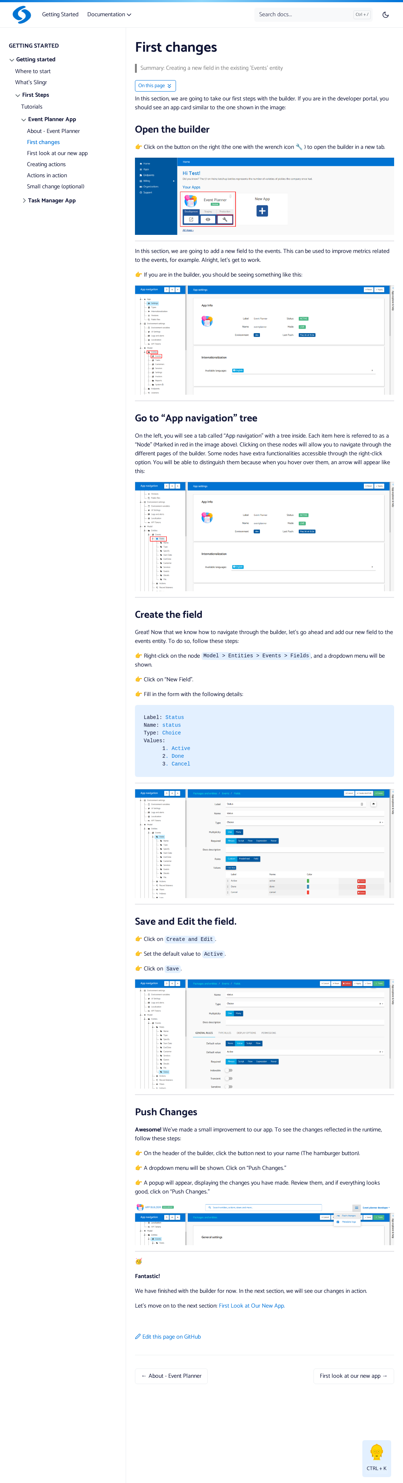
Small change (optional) (55, 187)
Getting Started (60, 15)
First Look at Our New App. (252, 1306)
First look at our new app (57, 153)
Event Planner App (52, 119)
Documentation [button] (110, 15)
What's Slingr (31, 83)
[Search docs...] (313, 15)
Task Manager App (52, 201)
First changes (43, 142)
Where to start (33, 71)
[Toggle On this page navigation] (155, 86)
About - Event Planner (53, 131)
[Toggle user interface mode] (386, 15)
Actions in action (47, 176)
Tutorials (32, 107)
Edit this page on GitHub (168, 1337)
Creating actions (46, 164)
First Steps (35, 95)
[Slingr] (20, 15)
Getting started (35, 60)
